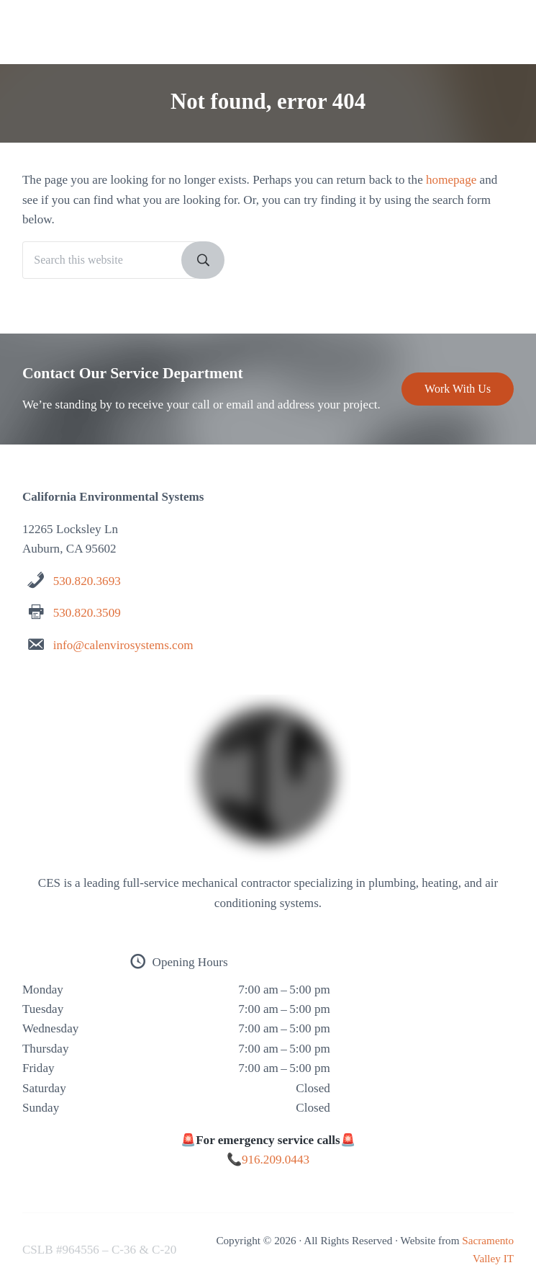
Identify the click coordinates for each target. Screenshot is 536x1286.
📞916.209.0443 (268, 1159)
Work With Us (457, 389)
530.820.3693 (87, 581)
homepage (451, 180)
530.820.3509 (87, 613)
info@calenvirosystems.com (123, 645)
